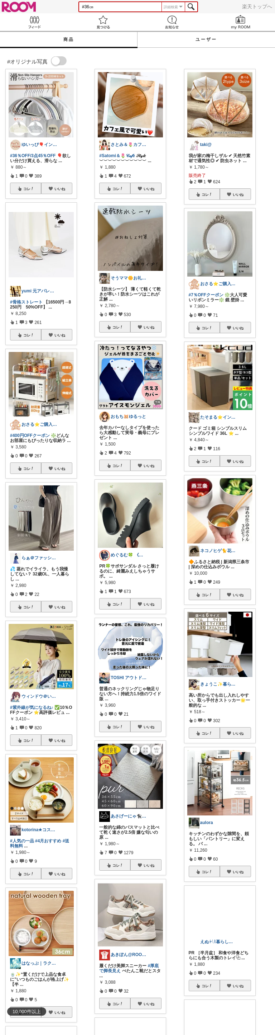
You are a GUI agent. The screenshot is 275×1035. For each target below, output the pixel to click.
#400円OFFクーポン (30, 435)
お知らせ (172, 22)
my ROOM (240, 22)
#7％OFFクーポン (206, 294)
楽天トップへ (257, 6)
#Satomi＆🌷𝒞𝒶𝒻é (117, 155)
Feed (34, 22)
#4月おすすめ (48, 840)
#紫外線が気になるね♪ (31, 707)
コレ (28, 188)
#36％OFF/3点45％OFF (33, 155)
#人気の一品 (22, 840)
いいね (59, 188)
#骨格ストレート (26, 302)
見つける (103, 22)
